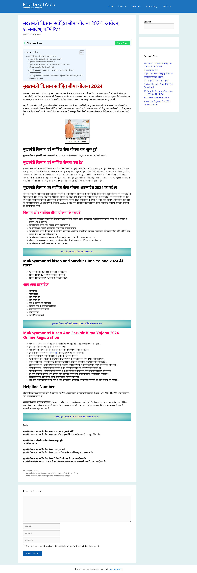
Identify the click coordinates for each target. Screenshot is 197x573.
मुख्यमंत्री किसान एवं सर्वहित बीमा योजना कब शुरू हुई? (46, 59)
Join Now (122, 43)
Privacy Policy (151, 6)
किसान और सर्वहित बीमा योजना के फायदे (42, 67)
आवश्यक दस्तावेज (35, 73)
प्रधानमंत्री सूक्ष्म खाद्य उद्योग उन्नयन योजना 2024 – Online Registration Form (52, 473)
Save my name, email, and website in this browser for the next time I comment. (62, 546)
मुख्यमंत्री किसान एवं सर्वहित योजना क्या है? (42, 62)
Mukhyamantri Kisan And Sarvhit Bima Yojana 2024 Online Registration (57, 75)
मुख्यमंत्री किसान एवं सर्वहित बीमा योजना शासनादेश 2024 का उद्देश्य (50, 64)
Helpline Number (36, 78)
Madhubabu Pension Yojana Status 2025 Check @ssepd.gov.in (158, 66)
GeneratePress (115, 569)
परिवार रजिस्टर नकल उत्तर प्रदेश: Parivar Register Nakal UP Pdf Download (158, 84)
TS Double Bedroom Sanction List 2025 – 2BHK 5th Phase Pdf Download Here (158, 94)
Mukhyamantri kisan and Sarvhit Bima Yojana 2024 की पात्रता (52, 70)
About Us (122, 6)
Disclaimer (166, 6)
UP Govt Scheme (32, 470)
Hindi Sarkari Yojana (39, 4)
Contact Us (136, 6)
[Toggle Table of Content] (81, 52)
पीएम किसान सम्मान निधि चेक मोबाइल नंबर (77, 251)
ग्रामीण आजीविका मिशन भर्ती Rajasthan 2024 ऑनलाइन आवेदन (48, 476)
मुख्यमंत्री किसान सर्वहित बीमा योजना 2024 (41, 56)
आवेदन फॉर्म (53, 352)
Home (110, 6)
